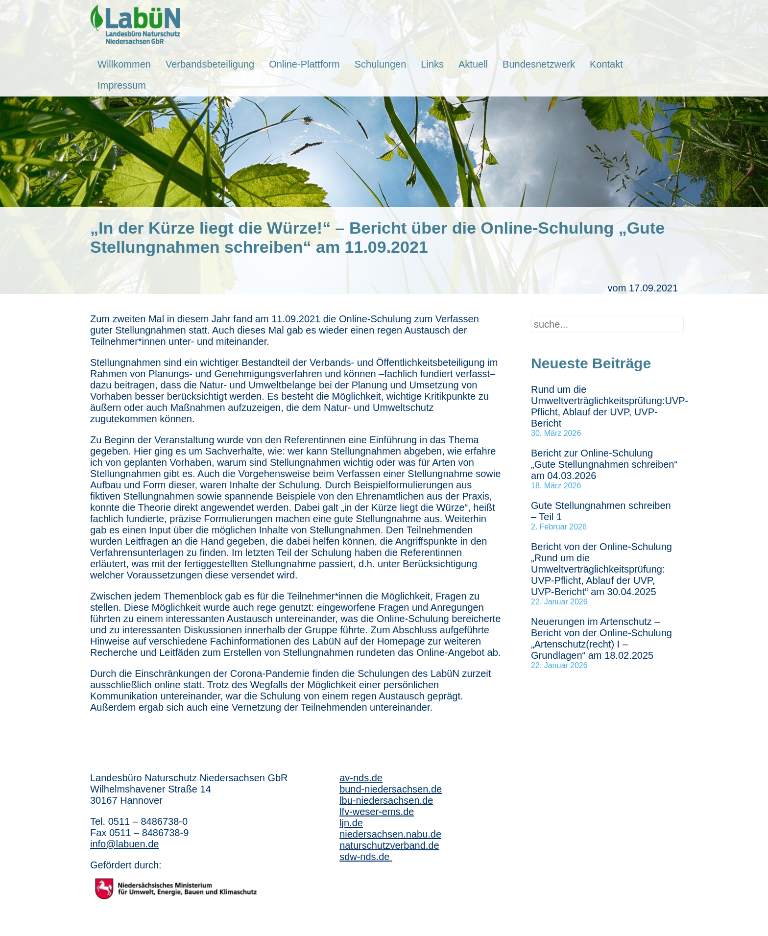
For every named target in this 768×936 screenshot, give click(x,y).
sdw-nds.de (365, 856)
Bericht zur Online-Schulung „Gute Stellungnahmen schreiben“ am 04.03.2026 (604, 464)
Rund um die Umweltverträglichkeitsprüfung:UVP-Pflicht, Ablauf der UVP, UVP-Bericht (609, 406)
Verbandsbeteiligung (210, 64)
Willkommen (124, 64)
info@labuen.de (124, 844)
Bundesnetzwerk (539, 64)
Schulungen (381, 64)
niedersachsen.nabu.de (390, 834)
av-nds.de (361, 777)
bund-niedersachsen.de (390, 789)
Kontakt (606, 64)
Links (432, 64)
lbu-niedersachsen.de (386, 800)
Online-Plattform (304, 64)
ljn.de (351, 822)
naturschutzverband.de (389, 845)
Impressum (121, 85)
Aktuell (473, 64)
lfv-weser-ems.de (376, 811)
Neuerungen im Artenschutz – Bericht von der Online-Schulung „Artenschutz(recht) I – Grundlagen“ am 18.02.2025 (601, 638)
